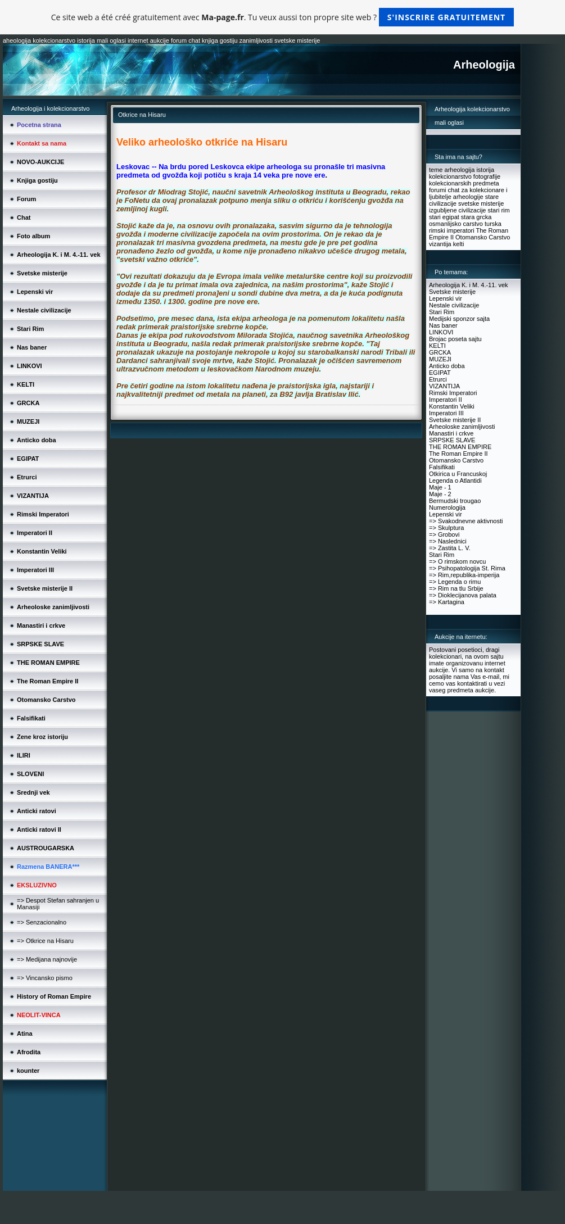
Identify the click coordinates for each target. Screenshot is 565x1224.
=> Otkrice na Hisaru (45, 940)
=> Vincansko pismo (45, 977)
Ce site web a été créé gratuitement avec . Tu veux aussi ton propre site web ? (282, 17)
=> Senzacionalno (41, 922)
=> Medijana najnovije (47, 959)
